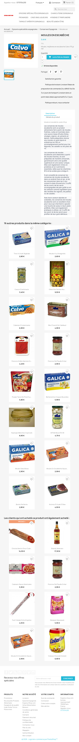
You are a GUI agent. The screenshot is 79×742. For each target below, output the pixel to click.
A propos (26, 715)
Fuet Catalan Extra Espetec (21, 620)
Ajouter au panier (59, 57)
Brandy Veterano (57, 548)
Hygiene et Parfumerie (60, 17)
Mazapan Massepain (57, 620)
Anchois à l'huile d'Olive (57, 504)
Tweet (56, 72)
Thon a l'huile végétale (22, 254)
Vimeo (29, 672)
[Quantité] (43, 57)
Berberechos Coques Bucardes (57, 397)
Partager (50, 72)
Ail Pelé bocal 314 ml (57, 433)
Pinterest (61, 72)
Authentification (28, 733)
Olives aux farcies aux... (57, 289)
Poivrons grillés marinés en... (22, 361)
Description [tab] (50, 113)
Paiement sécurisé (29, 717)
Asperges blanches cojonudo (21, 433)
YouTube (20, 672)
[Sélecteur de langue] (40, 3)
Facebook (6, 672)
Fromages (23, 17)
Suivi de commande (48, 698)
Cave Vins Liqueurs (39, 17)
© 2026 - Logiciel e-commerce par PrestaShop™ (40, 739)
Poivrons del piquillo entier (57, 361)
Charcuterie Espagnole (62, 13)
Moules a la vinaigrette (57, 254)
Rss (15, 672)
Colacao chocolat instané (57, 656)
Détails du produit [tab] (53, 117)
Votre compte (47, 694)
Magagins (26, 730)
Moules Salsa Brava (21, 469)
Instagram (33, 672)
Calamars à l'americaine (21, 325)
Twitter (11, 672)
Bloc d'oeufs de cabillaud (57, 325)
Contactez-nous (28, 725)
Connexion (45, 701)
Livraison (26, 698)
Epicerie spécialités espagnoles (33, 13)
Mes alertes (45, 706)
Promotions (8, 698)
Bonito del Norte (22, 504)
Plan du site (27, 728)
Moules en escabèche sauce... (57, 469)
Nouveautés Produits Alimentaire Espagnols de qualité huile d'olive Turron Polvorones (11, 705)
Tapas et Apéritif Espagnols (31, 21)
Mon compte (27, 736)
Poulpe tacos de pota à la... (22, 397)
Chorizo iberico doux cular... (22, 548)
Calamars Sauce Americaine (21, 584)
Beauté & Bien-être (55, 21)
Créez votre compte (48, 703)
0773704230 (21, 2)
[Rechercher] (64, 9)
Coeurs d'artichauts (22, 289)
